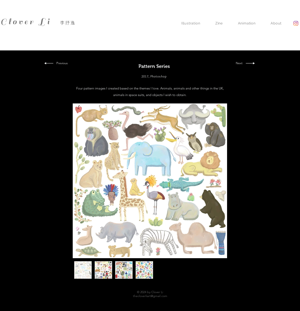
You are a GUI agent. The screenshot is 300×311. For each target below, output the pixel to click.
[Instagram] (295, 23)
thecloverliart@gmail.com (150, 296)
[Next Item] (219, 181)
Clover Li (25, 21)
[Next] (239, 63)
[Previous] (63, 63)
